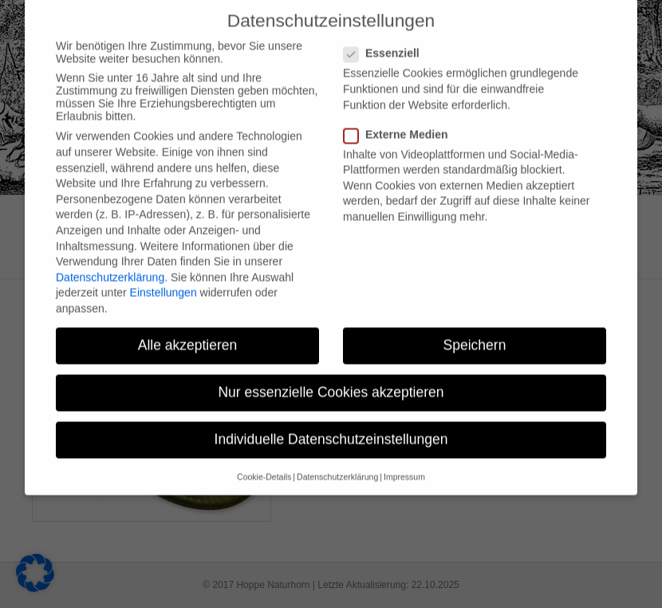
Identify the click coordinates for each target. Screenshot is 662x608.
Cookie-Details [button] (264, 463)
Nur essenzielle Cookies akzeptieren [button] (330, 379)
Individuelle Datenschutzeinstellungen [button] (331, 426)
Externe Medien (400, 121)
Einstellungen (163, 279)
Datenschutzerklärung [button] (337, 463)
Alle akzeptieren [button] (188, 332)
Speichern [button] (474, 332)
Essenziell (386, 40)
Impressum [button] (404, 463)
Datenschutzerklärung (110, 264)
